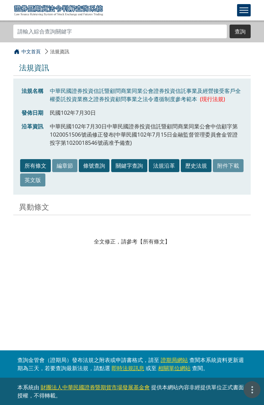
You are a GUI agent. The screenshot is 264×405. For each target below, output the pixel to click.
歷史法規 (196, 165)
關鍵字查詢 (129, 165)
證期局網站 (174, 360)
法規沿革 (164, 165)
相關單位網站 (174, 368)
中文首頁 (31, 51)
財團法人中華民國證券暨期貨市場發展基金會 (95, 387)
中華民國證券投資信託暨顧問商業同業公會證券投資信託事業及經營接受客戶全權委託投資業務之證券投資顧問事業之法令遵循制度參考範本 (145, 95)
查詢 (240, 31)
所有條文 (35, 165)
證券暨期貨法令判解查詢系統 (58, 10)
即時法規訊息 (128, 368)
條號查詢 (94, 165)
